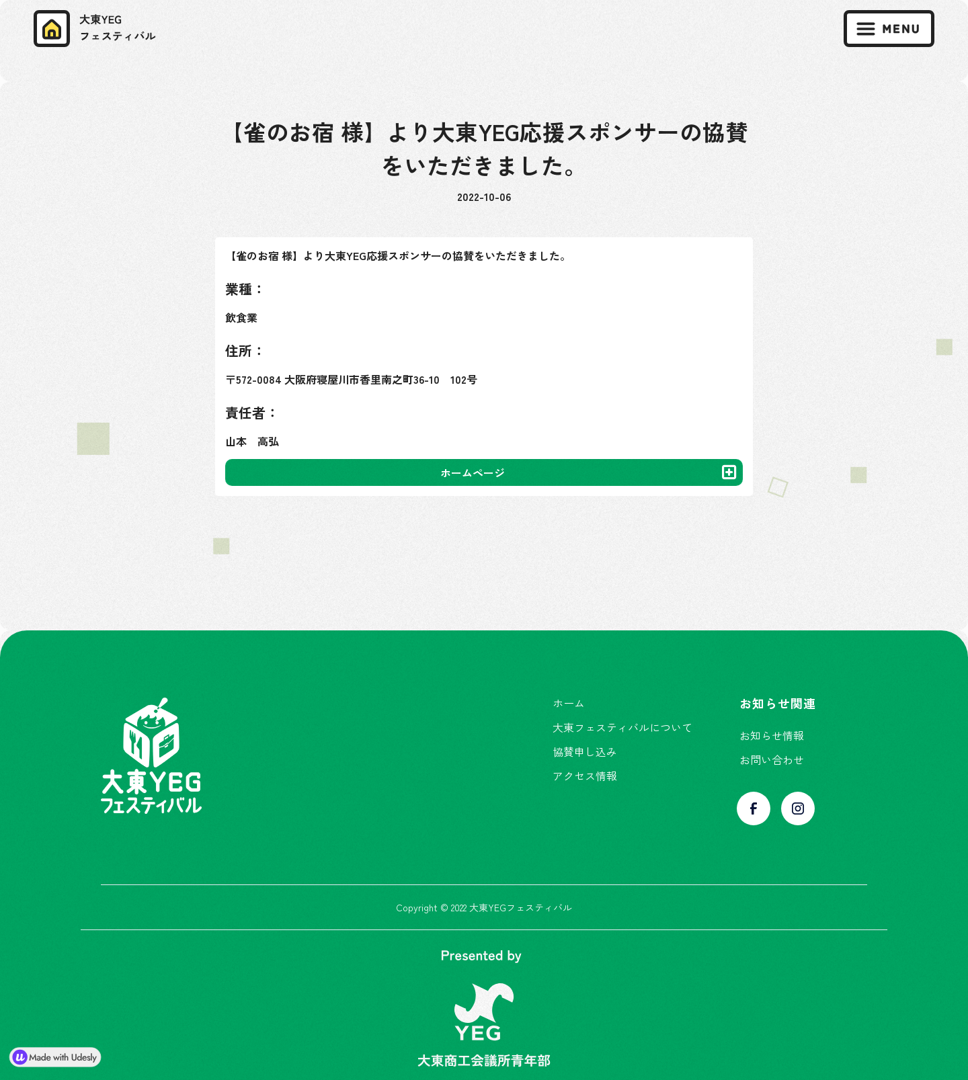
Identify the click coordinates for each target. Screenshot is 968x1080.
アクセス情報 (585, 775)
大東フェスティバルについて (622, 727)
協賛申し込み (585, 751)
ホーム (569, 703)
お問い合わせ (771, 759)
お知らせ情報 (771, 735)
